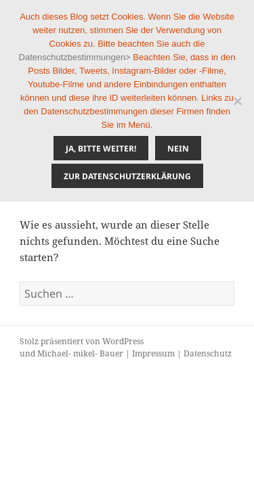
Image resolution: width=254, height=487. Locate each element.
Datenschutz (208, 353)
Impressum (153, 353)
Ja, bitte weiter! (101, 148)
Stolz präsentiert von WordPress (82, 341)
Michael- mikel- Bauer (80, 353)
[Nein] (237, 101)
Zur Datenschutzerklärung (127, 176)
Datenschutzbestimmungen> (75, 57)
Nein (178, 148)
